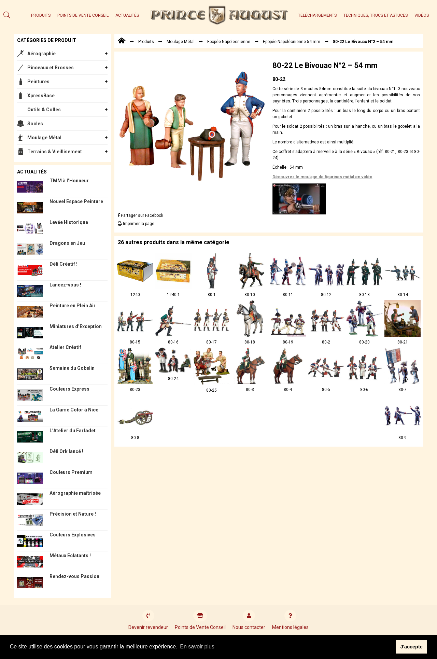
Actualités (127, 15)
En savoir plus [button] (197, 646)
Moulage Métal (44, 137)
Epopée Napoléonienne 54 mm (291, 41)
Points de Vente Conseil (83, 15)
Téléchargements (317, 15)
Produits (41, 15)
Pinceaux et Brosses (50, 67)
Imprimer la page (136, 223)
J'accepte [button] (411, 646)
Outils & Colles (44, 109)
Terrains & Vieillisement (54, 151)
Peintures (38, 81)
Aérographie (41, 53)
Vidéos (421, 15)
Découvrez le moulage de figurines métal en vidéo (322, 176)
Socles (35, 123)
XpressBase (41, 95)
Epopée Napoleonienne (228, 41)
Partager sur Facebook (140, 215)
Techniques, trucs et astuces (375, 15)
